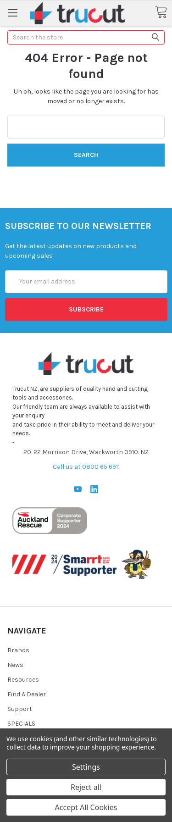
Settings (86, 767)
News (15, 665)
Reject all (86, 787)
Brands (18, 650)
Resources (23, 679)
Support (19, 709)
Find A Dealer (26, 694)
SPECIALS (21, 724)
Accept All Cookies (86, 807)
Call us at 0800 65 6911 (86, 467)
